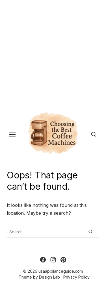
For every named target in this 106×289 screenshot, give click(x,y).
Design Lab (49, 277)
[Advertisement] (53, 53)
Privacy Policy (76, 277)
